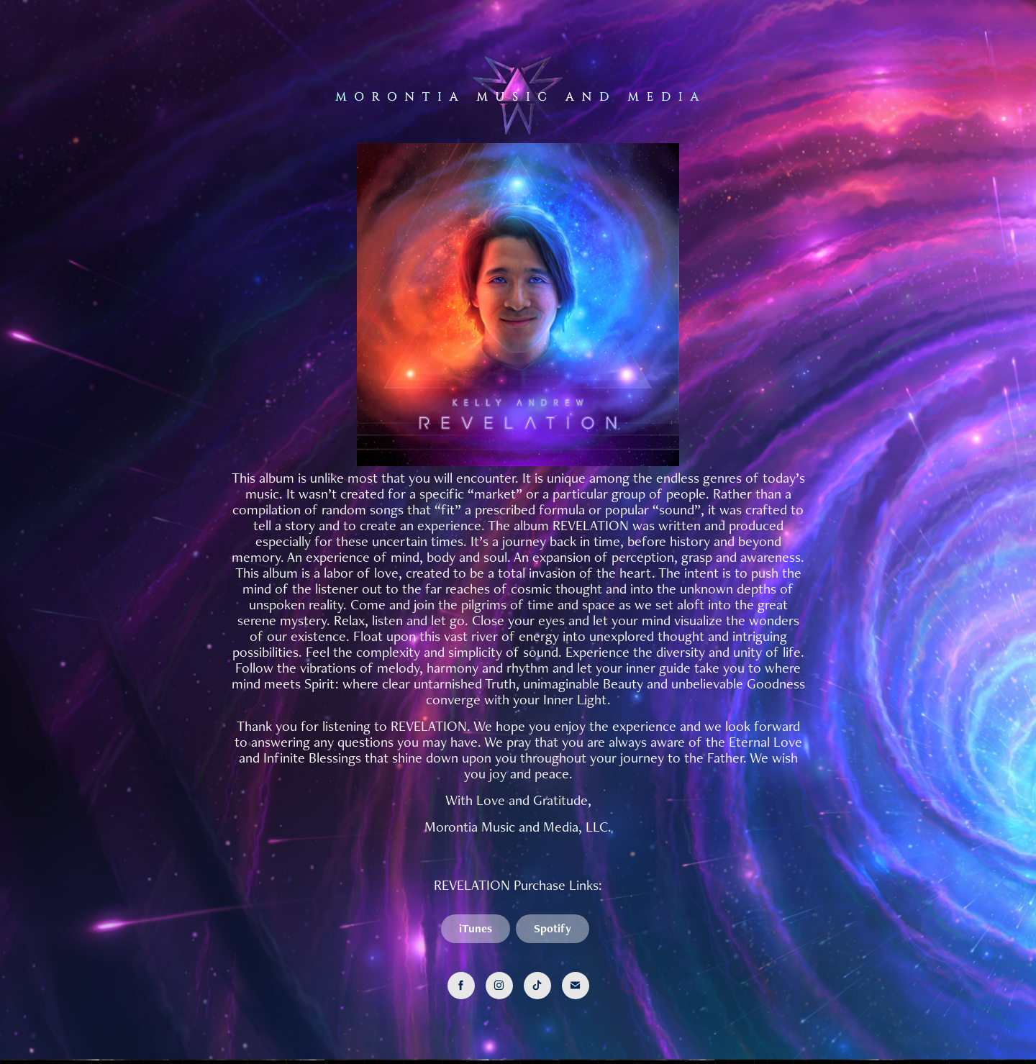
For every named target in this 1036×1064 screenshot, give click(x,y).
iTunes (475, 928)
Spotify (552, 928)
